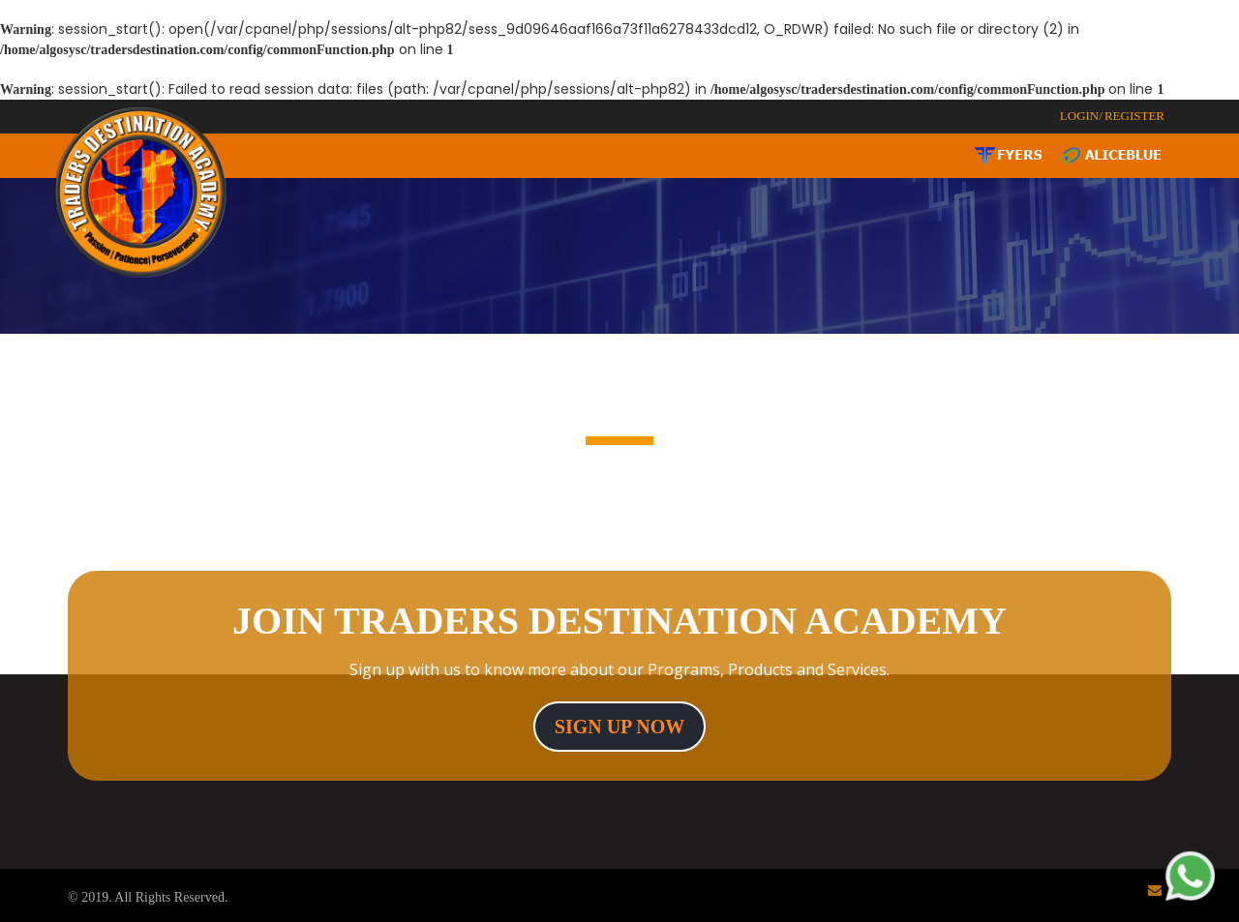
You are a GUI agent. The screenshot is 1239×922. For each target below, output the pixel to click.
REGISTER (1134, 115)
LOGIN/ (1081, 115)
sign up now (619, 726)
